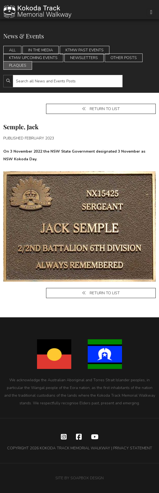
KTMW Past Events (85, 50)
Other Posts (123, 57)
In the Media (40, 50)
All (12, 50)
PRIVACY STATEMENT (132, 448)
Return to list (101, 108)
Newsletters (84, 57)
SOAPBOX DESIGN (87, 478)
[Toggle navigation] (151, 12)
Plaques (17, 65)
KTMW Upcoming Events (33, 57)
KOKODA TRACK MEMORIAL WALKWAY (75, 448)
